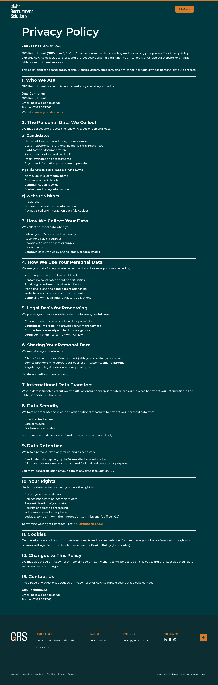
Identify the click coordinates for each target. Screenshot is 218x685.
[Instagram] (174, 639)
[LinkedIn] (165, 639)
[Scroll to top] (203, 637)
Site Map (51, 674)
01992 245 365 (98, 640)
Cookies (72, 674)
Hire (48, 640)
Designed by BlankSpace (168, 674)
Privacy (61, 674)
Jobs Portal (184, 9)
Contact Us (42, 647)
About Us (68, 640)
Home (39, 640)
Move (57, 640)
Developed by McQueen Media (193, 674)
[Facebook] (170, 639)
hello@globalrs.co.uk (89, 524)
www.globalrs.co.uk (49, 112)
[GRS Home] (23, 636)
